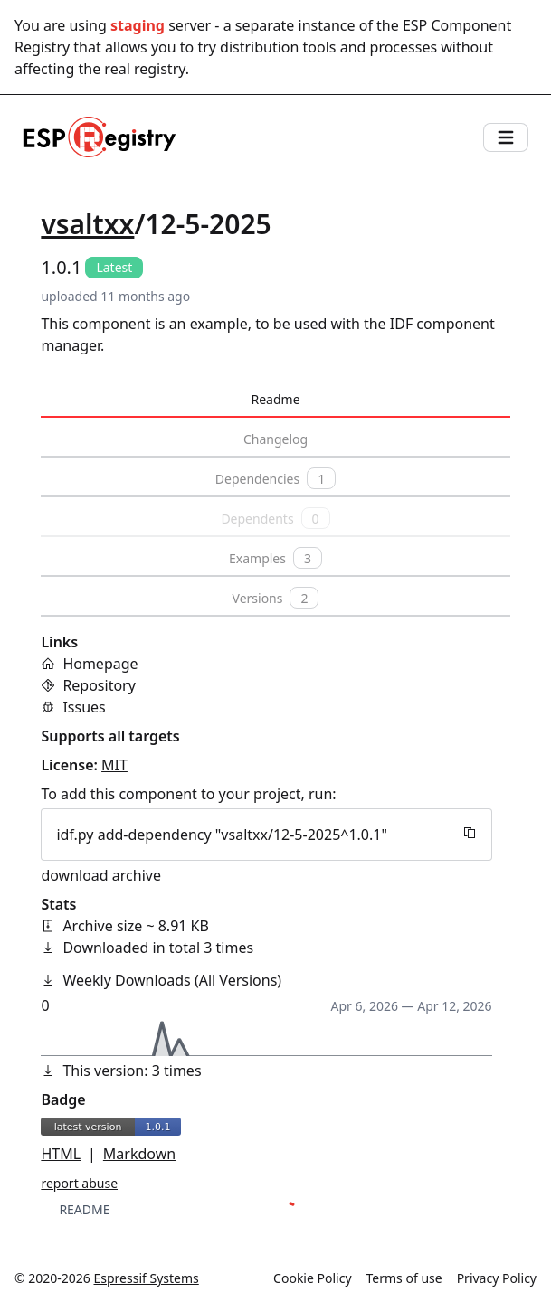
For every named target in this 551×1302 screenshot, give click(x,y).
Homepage (100, 664)
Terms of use (404, 1278)
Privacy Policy (497, 1278)
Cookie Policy (312, 1278)
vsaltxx (87, 223)
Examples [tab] (275, 558)
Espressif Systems (146, 1278)
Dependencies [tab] (275, 478)
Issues (83, 707)
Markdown (139, 1154)
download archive (101, 875)
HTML (61, 1154)
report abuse (79, 1183)
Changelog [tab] (275, 439)
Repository (99, 685)
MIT (114, 765)
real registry (144, 69)
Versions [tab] (276, 598)
